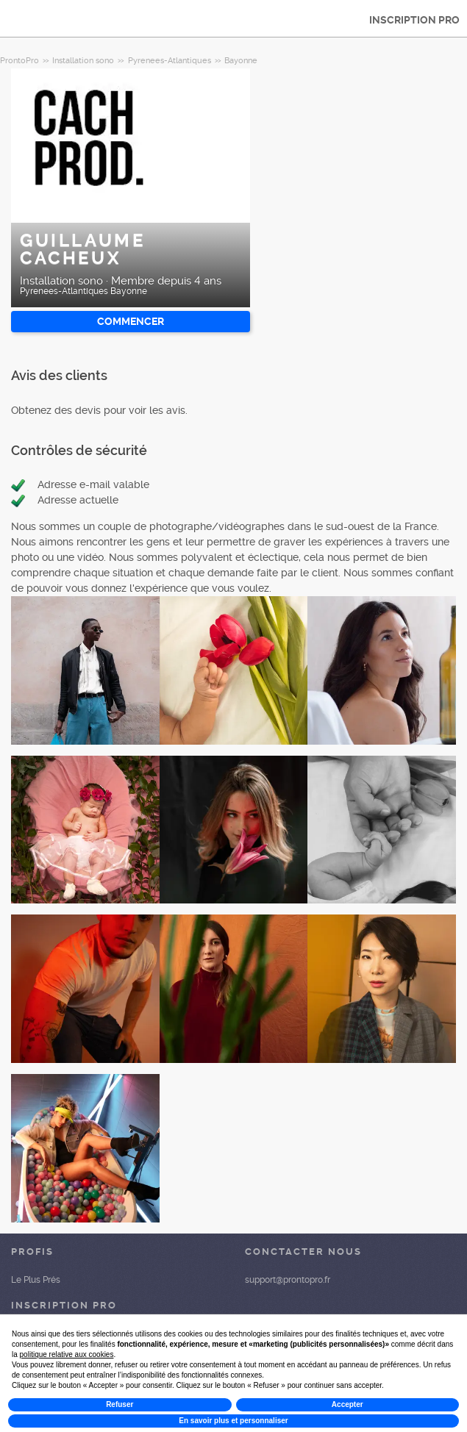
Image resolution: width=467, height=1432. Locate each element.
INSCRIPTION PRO (414, 20)
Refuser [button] (119, 1404)
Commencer (130, 321)
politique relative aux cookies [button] (67, 1354)
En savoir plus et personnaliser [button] (233, 1421)
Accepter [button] (347, 1404)
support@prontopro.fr (287, 1280)
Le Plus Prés (35, 1280)
